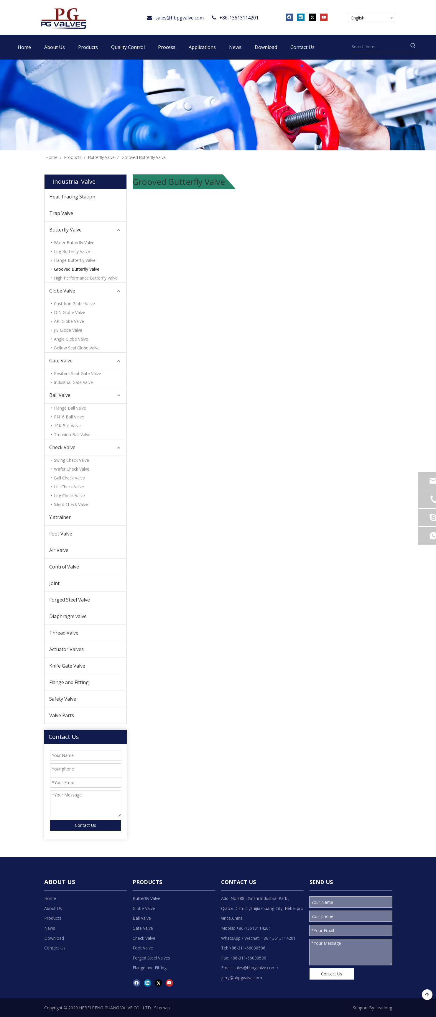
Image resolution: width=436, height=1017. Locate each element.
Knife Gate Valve (67, 666)
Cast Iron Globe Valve (74, 303)
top (427, 994)
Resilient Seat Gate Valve (77, 373)
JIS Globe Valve (68, 330)
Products (52, 918)
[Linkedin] (301, 17)
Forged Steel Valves (151, 958)
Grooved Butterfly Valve (76, 269)
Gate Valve (61, 360)
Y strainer (60, 517)
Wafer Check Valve (71, 469)
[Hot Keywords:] (413, 46)
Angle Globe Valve (71, 339)
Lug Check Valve (69, 495)
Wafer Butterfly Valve (74, 242)
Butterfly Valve (65, 229)
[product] (218, 105)
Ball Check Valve (69, 478)
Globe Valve (62, 290)
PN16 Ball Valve (69, 417)
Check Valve (62, 447)
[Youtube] (324, 17)
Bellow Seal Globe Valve (77, 348)
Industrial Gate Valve (73, 382)
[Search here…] (380, 46)
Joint (54, 583)
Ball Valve (59, 395)
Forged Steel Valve (69, 600)
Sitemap (162, 1008)
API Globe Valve (69, 321)
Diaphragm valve (68, 616)
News (49, 928)
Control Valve (64, 566)
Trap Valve (61, 213)
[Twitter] (312, 17)
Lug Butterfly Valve (72, 251)
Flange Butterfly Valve (75, 260)
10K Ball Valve (67, 425)
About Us (53, 908)
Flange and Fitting (69, 682)
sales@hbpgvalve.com (179, 17)
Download (54, 938)
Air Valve (58, 550)
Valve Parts (61, 715)
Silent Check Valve (71, 504)
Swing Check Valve (71, 460)
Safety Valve (62, 699)
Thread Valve (63, 633)
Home (50, 898)
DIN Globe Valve (69, 312)
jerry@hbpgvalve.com (241, 977)
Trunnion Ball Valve (72, 434)
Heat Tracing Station (72, 196)
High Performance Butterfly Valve (86, 278)
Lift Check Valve (69, 486)
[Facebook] (289, 17)
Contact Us (85, 825)
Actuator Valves (66, 649)
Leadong (383, 1008)
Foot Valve (60, 533)
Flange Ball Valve (70, 408)
